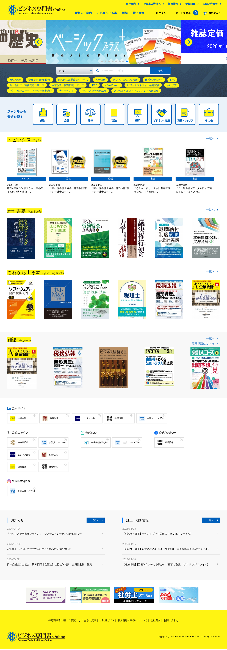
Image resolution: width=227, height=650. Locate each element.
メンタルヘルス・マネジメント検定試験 (136, 92)
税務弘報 (54, 419)
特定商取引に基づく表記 (62, 621)
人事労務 (100, 81)
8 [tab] (127, 63)
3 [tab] (109, 63)
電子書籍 (137, 13)
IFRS (94, 86)
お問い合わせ (209, 4)
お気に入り (213, 14)
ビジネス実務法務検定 (125, 81)
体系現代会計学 (153, 81)
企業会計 (22, 419)
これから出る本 (106, 13)
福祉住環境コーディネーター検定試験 (31, 92)
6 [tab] (120, 63)
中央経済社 (23, 444)
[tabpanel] (73, 43)
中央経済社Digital (99, 444)
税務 (172, 81)
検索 (160, 72)
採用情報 (172, 4)
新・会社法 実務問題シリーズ (27, 86)
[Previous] (38, 43)
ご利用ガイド (106, 621)
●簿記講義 (15, 81)
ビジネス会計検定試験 (94, 92)
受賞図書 (189, 4)
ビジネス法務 (88, 419)
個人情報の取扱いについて (132, 621)
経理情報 (119, 419)
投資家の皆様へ (151, 4)
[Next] (188, 43)
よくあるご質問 (87, 621)
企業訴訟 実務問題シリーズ (68, 86)
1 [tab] (102, 63)
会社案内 (130, 4)
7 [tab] (123, 63)
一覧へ (210, 140)
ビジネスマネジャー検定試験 (143, 86)
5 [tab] (116, 63)
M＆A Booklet (112, 86)
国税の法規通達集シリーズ (73, 81)
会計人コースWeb (155, 419)
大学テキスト (66, 92)
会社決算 (172, 86)
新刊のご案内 (82, 13)
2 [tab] (105, 63)
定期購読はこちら (203, 344)
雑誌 (124, 13)
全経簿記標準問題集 (39, 81)
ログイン (160, 14)
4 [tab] (113, 63)
